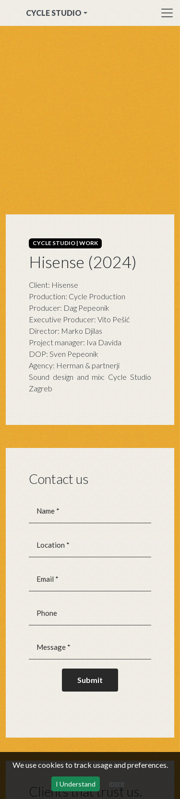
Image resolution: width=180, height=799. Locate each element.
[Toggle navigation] (167, 13)
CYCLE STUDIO (54, 12)
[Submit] (90, 680)
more (116, 783)
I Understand (76, 784)
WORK (88, 243)
